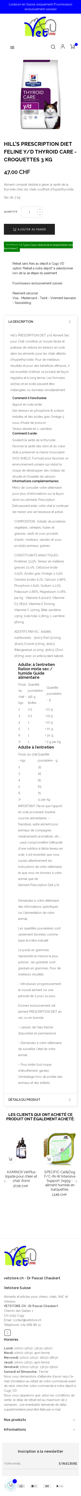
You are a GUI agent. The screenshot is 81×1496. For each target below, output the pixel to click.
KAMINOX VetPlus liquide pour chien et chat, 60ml (21, 1176)
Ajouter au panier (29, 229)
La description (20, 321)
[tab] (40, 322)
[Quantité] (29, 211)
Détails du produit (24, 1099)
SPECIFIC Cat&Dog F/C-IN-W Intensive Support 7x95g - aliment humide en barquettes (59, 1180)
